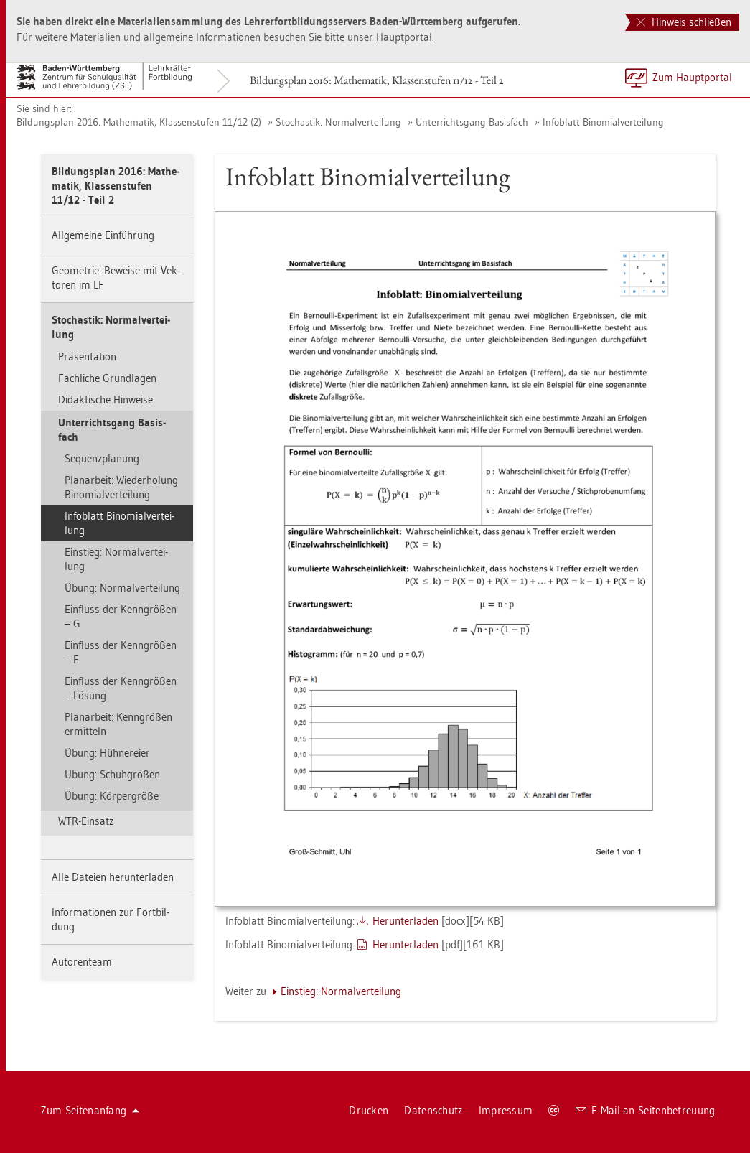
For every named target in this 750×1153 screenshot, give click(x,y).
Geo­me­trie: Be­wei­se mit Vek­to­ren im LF (116, 277)
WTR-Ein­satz (85, 821)
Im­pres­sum (506, 1110)
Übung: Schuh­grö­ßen (112, 774)
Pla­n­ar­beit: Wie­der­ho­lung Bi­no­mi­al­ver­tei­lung (121, 487)
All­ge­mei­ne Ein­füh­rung (103, 235)
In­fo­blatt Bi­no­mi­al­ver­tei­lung (603, 122)
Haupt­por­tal (404, 37)
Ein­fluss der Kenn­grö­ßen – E (121, 652)
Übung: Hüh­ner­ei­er (107, 753)
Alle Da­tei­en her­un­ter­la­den (113, 877)
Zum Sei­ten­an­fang (90, 1110)
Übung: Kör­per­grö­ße (112, 796)
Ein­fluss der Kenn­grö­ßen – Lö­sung (121, 688)
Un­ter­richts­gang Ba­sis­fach (472, 122)
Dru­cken (368, 1110)
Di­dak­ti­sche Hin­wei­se (105, 399)
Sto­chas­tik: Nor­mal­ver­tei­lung (338, 122)
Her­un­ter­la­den (405, 921)
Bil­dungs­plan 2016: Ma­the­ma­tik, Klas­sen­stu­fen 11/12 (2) (139, 122)
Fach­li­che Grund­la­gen (107, 378)
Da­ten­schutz (433, 1110)
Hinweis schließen (684, 22)
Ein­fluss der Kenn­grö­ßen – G (121, 616)
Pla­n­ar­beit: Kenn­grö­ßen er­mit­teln (118, 724)
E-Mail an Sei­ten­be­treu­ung (646, 1110)
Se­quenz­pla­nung (102, 458)
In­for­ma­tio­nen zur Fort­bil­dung (110, 919)
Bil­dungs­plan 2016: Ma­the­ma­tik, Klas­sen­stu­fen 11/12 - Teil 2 (377, 80)
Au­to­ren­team (82, 961)
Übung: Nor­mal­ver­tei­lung (122, 587)
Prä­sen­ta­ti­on (87, 356)
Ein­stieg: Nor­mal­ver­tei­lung (116, 559)
